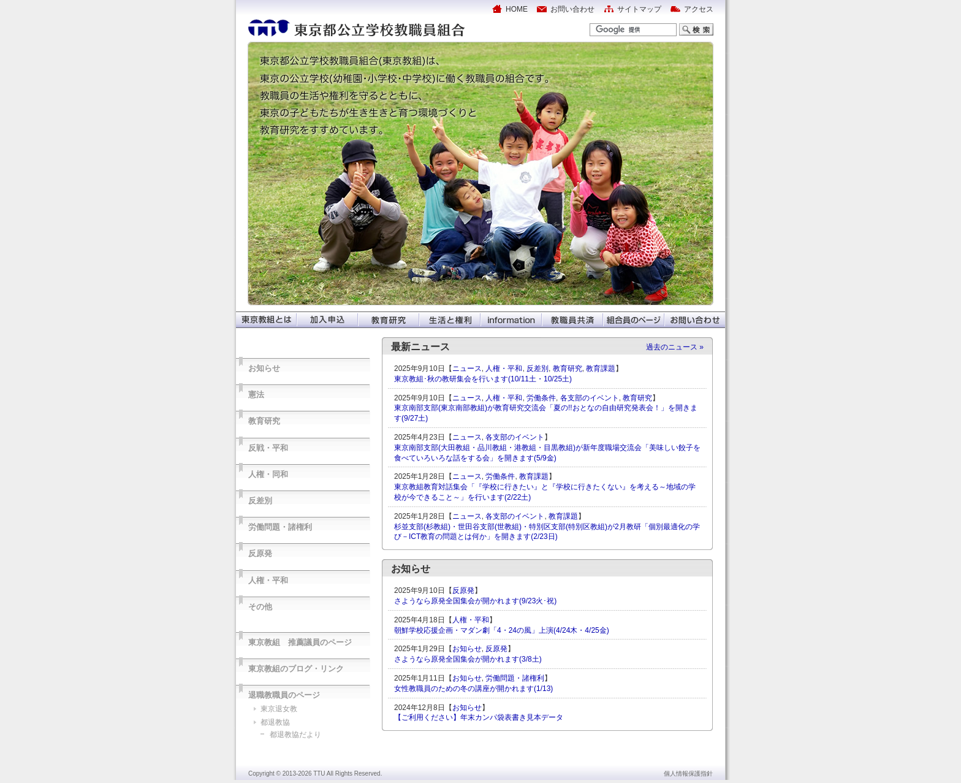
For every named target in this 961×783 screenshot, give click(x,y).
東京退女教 (278, 709)
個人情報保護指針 (688, 773)
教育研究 (264, 421)
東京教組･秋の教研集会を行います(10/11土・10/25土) (483, 379)
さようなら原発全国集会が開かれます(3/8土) (468, 659)
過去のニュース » (675, 347)
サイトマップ (639, 9)
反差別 (260, 500)
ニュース (467, 368)
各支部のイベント (589, 398)
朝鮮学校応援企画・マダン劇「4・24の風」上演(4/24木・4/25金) (501, 630)
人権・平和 (268, 580)
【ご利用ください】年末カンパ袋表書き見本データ (478, 717)
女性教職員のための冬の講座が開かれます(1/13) (473, 688)
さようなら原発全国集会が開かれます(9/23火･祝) (475, 601)
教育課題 (600, 368)
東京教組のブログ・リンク (296, 668)
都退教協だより (295, 734)
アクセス (698, 9)
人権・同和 (268, 474)
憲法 (256, 394)
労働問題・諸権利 (280, 527)
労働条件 (541, 398)
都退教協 (275, 722)
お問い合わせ (572, 9)
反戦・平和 (268, 448)
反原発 (260, 553)
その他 (260, 606)
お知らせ (264, 368)
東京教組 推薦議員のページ (300, 642)
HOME (517, 9)
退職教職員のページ (284, 695)
